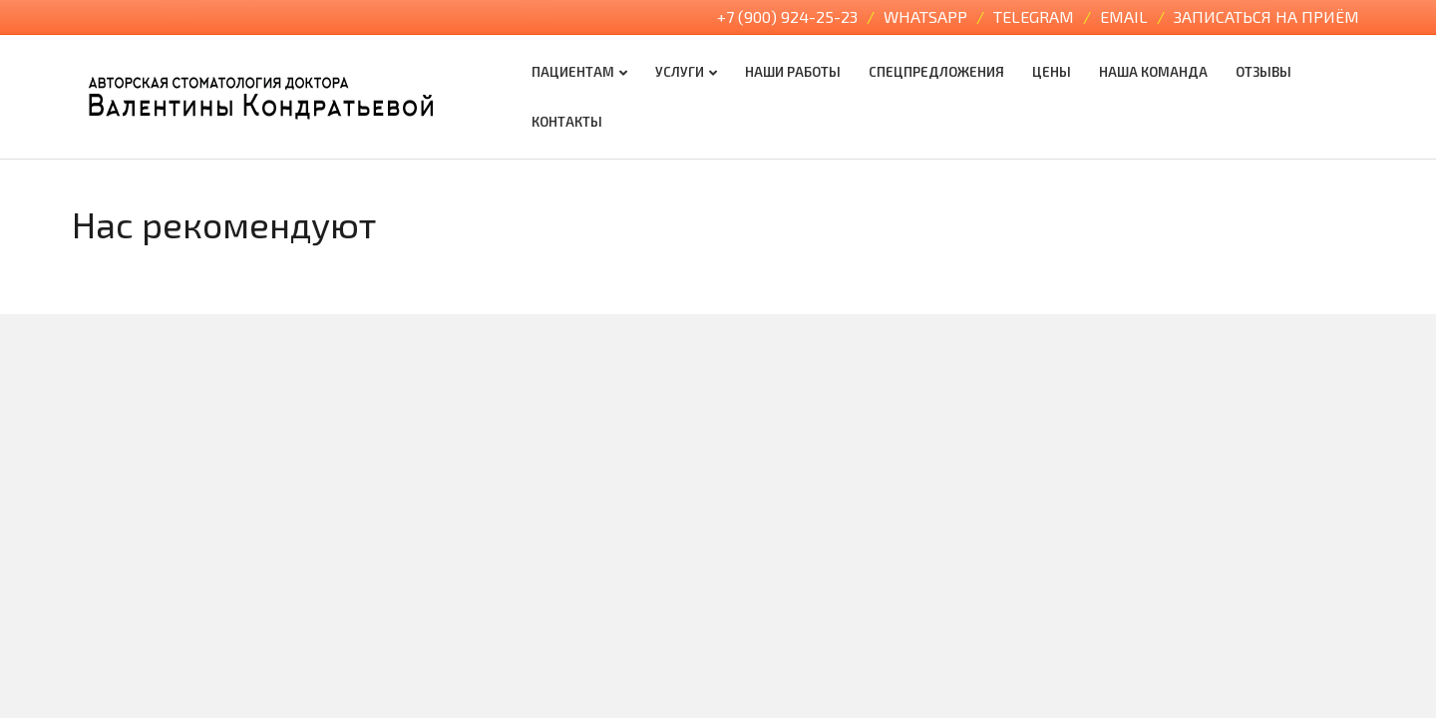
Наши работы (793, 72)
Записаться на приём (1266, 16)
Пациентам (573, 72)
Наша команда (1153, 72)
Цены (1051, 72)
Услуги (679, 72)
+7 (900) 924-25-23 (789, 16)
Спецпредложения (936, 72)
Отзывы (1263, 72)
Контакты (567, 122)
